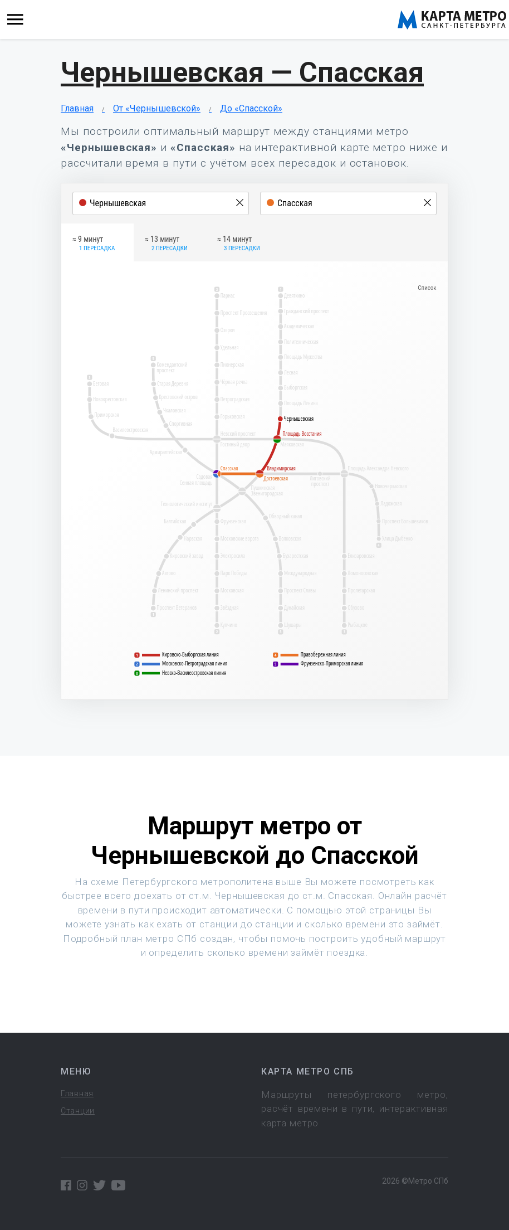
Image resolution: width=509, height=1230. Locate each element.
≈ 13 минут (166, 244)
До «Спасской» (251, 108)
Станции (78, 1110)
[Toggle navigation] (15, 19)
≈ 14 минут (238, 244)
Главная (77, 108)
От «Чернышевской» (156, 108)
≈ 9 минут (93, 244)
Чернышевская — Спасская (242, 72)
